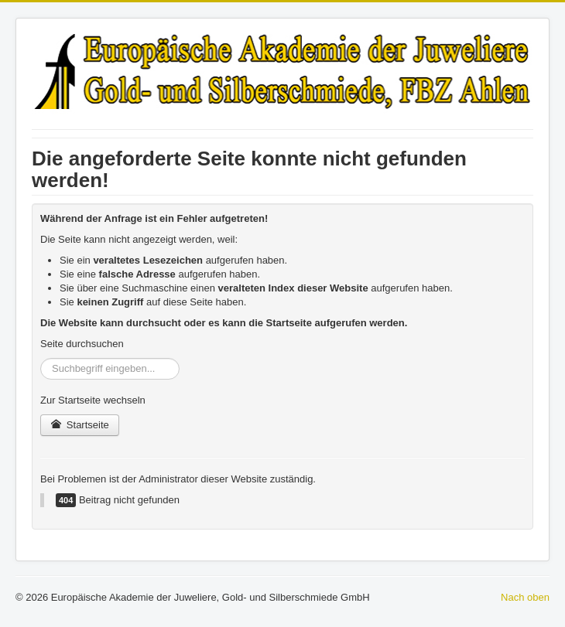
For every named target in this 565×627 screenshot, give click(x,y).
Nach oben (525, 597)
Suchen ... (40, 358)
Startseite (79, 425)
